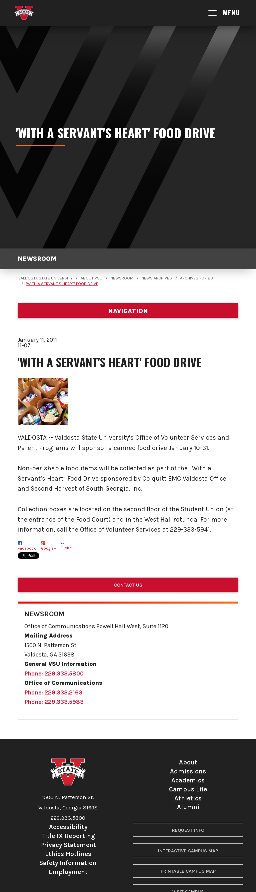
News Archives (156, 278)
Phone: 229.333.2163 (53, 692)
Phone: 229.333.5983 (54, 701)
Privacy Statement (68, 845)
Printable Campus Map (188, 871)
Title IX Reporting (68, 836)
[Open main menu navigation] (230, 13)
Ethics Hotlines (68, 854)
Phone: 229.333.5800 (54, 673)
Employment (68, 872)
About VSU (91, 278)
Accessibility (68, 827)
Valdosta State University (45, 278)
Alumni (188, 807)
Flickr (66, 548)
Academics (188, 780)
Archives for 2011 (198, 278)
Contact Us (128, 585)
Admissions (188, 771)
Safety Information (68, 863)
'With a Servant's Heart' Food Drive (62, 283)
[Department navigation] (128, 310)
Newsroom (37, 258)
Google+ (48, 548)
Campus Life (188, 789)
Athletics (188, 798)
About (188, 762)
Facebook (27, 548)
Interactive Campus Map (188, 851)
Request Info (188, 830)
